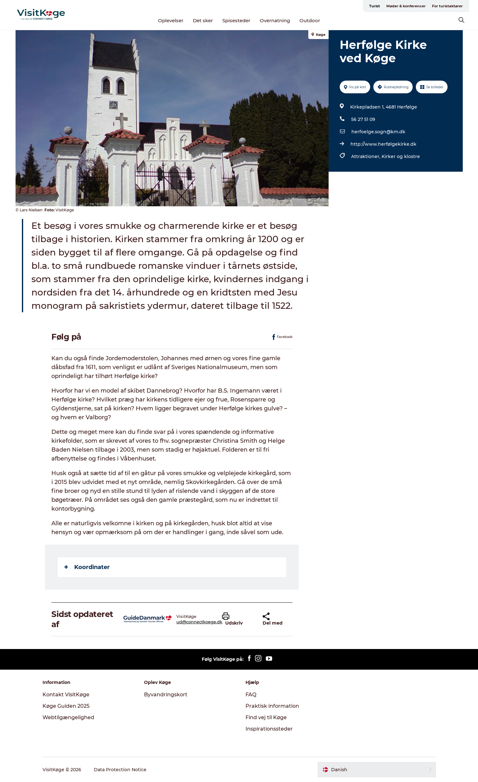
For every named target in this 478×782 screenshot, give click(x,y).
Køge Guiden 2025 (66, 706)
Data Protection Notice (120, 769)
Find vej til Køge (266, 717)
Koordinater (87, 567)
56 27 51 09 (363, 119)
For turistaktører (447, 6)
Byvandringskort (165, 695)
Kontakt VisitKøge (66, 695)
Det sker (203, 20)
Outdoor (309, 20)
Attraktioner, (366, 156)
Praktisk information (272, 706)
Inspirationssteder (269, 729)
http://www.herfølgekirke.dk (383, 144)
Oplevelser (170, 20)
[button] (237, 619)
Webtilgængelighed (68, 717)
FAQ (251, 695)
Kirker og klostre (401, 156)
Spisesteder (236, 20)
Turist (374, 6)
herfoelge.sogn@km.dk (378, 132)
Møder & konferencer (406, 6)
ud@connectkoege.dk (199, 621)
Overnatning (275, 20)
